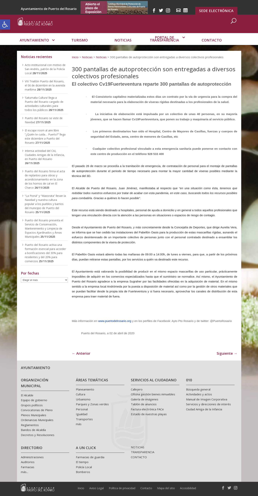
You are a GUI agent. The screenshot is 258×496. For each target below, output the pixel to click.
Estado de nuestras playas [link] (149, 414)
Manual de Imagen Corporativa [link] (206, 399)
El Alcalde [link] (27, 395)
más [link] (79, 424)
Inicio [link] (81, 488)
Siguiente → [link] (227, 353)
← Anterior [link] (81, 353)
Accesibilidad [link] (188, 488)
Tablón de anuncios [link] (144, 404)
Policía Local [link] (84, 467)
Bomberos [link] (83, 472)
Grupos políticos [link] (32, 405)
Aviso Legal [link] (96, 488)
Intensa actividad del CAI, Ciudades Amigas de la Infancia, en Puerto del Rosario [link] (45, 155)
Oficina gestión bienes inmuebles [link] (153, 394)
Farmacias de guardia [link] (90, 457)
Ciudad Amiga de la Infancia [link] (204, 409)
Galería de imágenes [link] (144, 399)
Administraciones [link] (32, 457)
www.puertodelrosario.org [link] (114, 321)
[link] (5, 24)
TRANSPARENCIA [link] (142, 452)
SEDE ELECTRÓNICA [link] (216, 10)
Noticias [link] (122, 46)
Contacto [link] (212, 46)
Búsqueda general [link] (198, 389)
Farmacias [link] (27, 467)
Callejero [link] (137, 389)
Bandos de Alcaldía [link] (33, 430)
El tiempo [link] (82, 462)
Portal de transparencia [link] (164, 44)
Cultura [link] (80, 394)
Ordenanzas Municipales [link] (37, 420)
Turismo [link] (79, 46)
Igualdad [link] (81, 414)
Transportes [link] (84, 419)
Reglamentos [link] (30, 425)
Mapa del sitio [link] (166, 488)
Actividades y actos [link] (199, 394)
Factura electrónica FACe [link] (147, 409)
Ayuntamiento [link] (34, 46)
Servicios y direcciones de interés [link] (208, 404)
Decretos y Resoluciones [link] (37, 435)
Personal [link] (82, 409)
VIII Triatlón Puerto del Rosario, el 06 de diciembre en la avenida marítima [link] (45, 85)
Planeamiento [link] (85, 389)
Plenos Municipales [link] (33, 415)
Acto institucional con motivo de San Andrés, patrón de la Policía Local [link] (45, 69)
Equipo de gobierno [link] (34, 400)
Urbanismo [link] (83, 399)
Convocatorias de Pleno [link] (37, 410)
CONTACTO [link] (139, 457)
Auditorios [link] (28, 462)
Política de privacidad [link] (122, 488)
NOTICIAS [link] (137, 447)
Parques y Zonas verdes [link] (92, 404)
